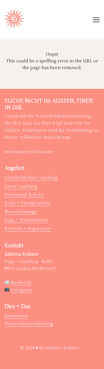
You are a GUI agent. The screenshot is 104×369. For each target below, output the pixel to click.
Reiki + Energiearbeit (27, 203)
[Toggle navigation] (96, 19)
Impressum (16, 316)
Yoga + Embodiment (26, 220)
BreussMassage (20, 211)
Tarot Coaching (20, 186)
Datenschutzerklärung (28, 323)
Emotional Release (24, 194)
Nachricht (21, 282)
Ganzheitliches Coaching (30, 177)
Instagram (21, 290)
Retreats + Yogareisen (27, 228)
